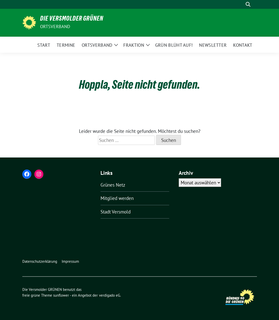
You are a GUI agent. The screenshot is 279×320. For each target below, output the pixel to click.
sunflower (61, 295)
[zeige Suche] (248, 4)
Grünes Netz (113, 185)
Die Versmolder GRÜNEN (71, 19)
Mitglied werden (117, 198)
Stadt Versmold (116, 212)
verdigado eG (109, 295)
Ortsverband (55, 26)
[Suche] (241, 4)
